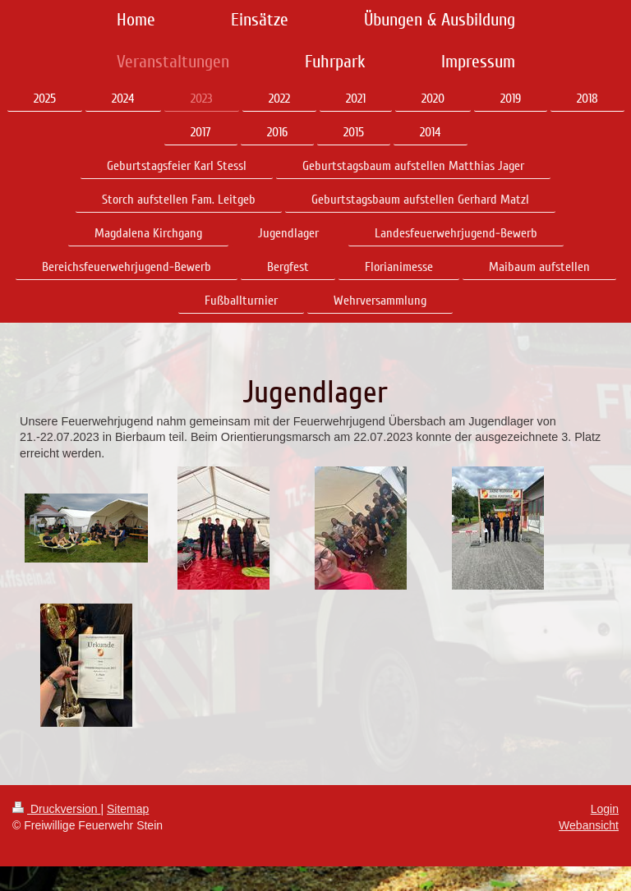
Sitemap (128, 808)
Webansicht (589, 825)
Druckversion (56, 808)
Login (605, 808)
